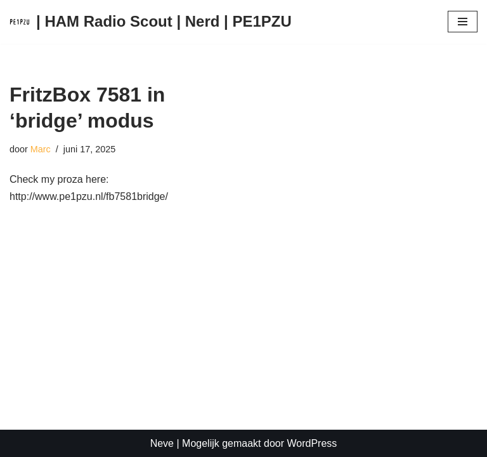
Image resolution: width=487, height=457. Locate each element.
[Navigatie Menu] (462, 21)
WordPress (312, 443)
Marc (40, 149)
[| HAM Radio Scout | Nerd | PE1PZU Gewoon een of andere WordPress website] (151, 22)
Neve (162, 443)
